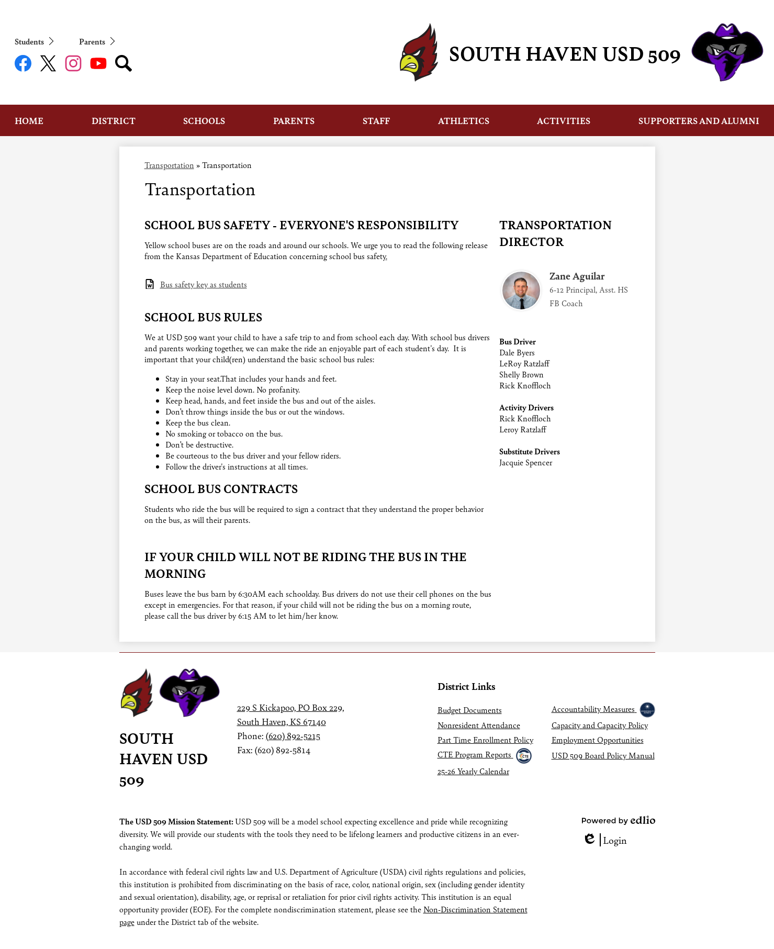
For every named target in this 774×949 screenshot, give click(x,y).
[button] (29, 120)
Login (604, 839)
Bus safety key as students (203, 284)
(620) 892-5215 (293, 735)
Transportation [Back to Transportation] (169, 164)
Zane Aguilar (576, 276)
